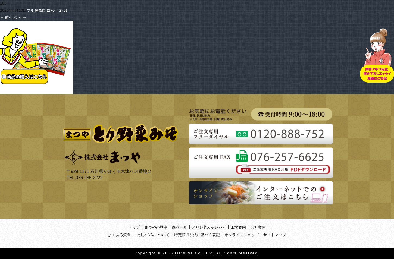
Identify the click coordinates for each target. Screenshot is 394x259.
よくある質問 (119, 235)
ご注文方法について (152, 235)
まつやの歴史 (156, 227)
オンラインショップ (241, 235)
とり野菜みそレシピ (209, 227)
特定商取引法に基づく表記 (197, 235)
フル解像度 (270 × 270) (47, 10)
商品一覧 (179, 227)
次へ (20, 17)
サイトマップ (274, 235)
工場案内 (238, 227)
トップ (134, 227)
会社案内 (258, 227)
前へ (6, 17)
